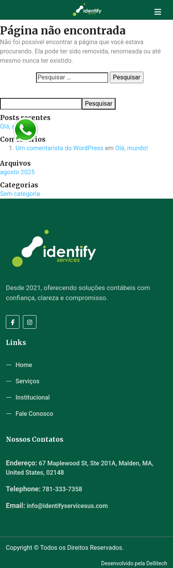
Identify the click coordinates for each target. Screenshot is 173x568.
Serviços (28, 381)
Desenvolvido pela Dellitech (134, 563)
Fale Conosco (34, 413)
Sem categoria (20, 193)
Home (24, 365)
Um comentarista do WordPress (60, 148)
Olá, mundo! (131, 148)
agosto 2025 (17, 172)
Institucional (33, 397)
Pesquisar (12, 91)
